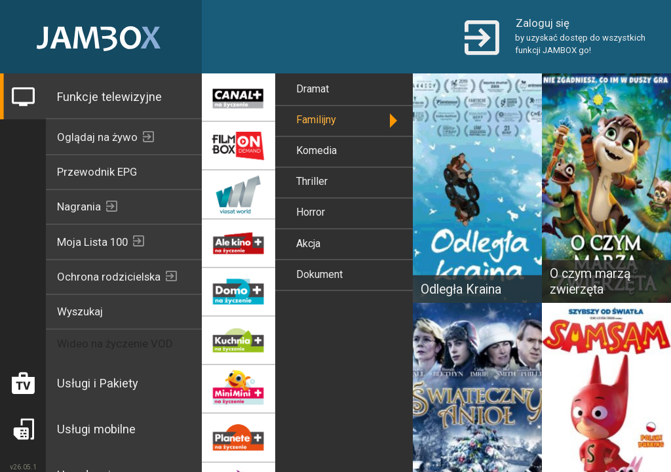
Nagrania (79, 206)
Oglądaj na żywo (97, 137)
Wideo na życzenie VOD (115, 343)
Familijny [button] (316, 119)
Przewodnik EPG (97, 171)
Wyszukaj (80, 311)
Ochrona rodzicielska (109, 276)
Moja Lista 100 (92, 241)
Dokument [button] (319, 274)
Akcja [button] (308, 243)
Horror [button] (310, 212)
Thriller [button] (312, 181)
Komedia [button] (316, 150)
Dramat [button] (312, 89)
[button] (556, 36)
